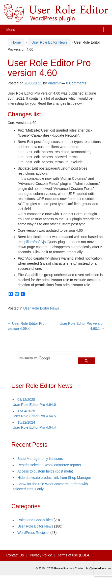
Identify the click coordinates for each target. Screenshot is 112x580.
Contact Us (15, 555)
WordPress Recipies (33, 533)
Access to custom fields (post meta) (45, 471)
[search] (42, 358)
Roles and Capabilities (34, 520)
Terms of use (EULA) (74, 555)
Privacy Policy (41, 555)
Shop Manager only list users (40, 459)
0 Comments (76, 83)
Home (16, 42)
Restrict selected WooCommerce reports (49, 465)
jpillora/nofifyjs (34, 242)
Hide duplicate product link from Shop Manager (54, 478)
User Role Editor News (49, 42)
